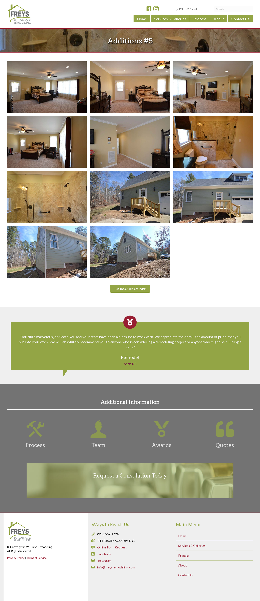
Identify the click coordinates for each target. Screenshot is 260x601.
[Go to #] (35, 434)
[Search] (233, 9)
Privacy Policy (15, 557)
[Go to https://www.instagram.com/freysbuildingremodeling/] (156, 9)
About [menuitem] (182, 565)
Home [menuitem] (182, 536)
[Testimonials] (130, 343)
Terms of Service (36, 557)
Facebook (104, 554)
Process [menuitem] (183, 555)
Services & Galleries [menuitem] (191, 546)
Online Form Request (112, 547)
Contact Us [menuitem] (186, 575)
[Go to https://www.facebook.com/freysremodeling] (149, 9)
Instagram (104, 560)
